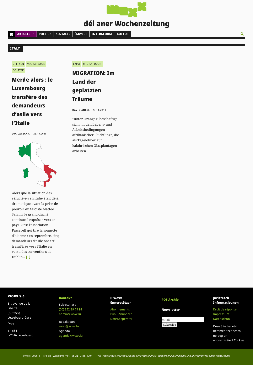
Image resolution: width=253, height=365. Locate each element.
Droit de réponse (225, 309)
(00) (70, 309)
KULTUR (123, 34)
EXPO (76, 64)
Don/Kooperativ (121, 319)
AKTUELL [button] (25, 34)
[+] (28, 257)
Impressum (221, 314)
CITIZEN (18, 64)
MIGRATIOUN (36, 64)
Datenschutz (222, 319)
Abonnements (120, 309)
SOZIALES (63, 34)
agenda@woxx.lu (71, 336)
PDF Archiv (170, 299)
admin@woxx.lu (70, 314)
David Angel (81, 109)
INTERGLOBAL (102, 34)
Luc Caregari (21, 133)
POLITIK (45, 34)
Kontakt (65, 298)
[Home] (11, 34)
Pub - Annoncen (121, 314)
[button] (242, 34)
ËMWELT (81, 34)
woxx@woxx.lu (69, 326)
